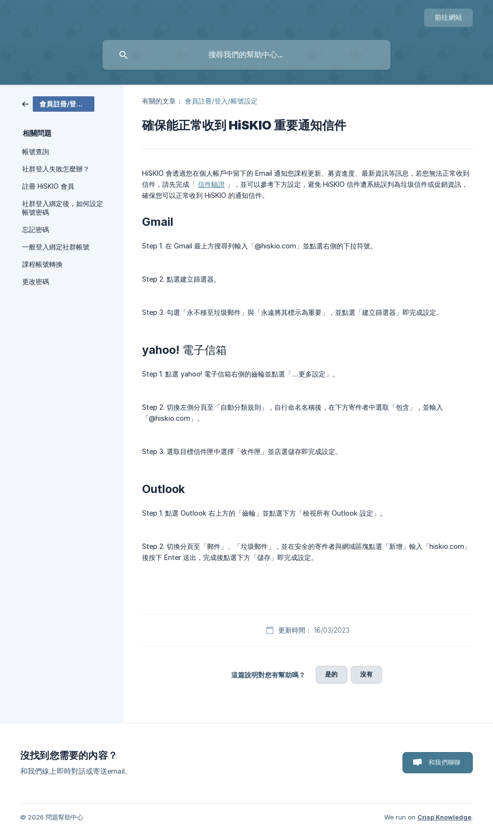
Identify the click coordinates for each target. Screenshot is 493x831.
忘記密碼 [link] (35, 230)
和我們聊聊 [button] (444, 762)
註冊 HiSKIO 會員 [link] (48, 186)
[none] (448, 18)
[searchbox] (246, 55)
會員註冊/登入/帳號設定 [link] (221, 101)
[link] (58, 103)
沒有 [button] (366, 674)
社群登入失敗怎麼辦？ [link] (56, 169)
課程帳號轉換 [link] (42, 264)
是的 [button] (331, 674)
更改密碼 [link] (35, 282)
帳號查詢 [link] (35, 152)
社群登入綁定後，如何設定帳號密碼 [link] (62, 208)
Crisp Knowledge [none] (444, 817)
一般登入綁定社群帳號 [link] (56, 247)
